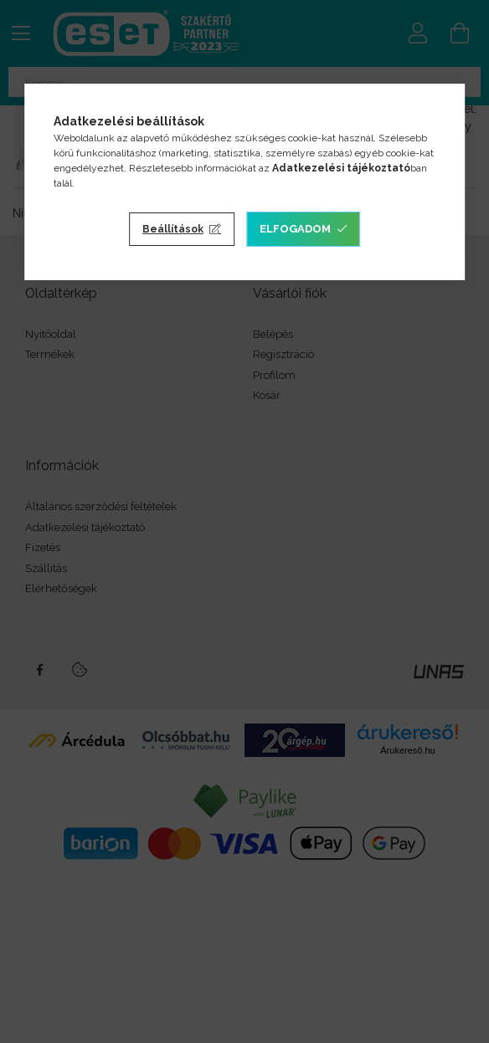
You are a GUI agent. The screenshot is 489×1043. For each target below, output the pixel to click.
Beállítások (172, 229)
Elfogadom (295, 228)
